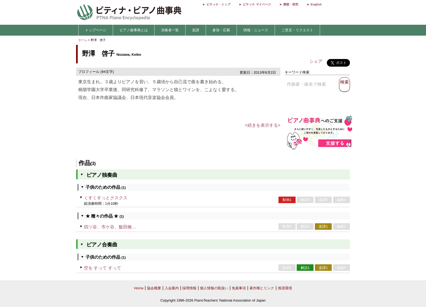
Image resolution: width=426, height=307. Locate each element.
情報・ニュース (255, 30)
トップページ (95, 30)
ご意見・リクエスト (297, 30)
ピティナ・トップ (218, 4)
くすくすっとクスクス (105, 198)
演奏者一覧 (170, 30)
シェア (315, 61)
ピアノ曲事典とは (134, 30)
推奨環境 (285, 288)
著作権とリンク (261, 288)
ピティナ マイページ (257, 4)
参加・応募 (221, 30)
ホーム (82, 40)
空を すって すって (102, 268)
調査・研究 (290, 4)
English (316, 4)
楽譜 (195, 30)
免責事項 (239, 288)
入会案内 (172, 288)
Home (138, 288)
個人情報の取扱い (214, 288)
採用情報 (189, 288)
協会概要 (154, 288)
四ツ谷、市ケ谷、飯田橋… (110, 227)
